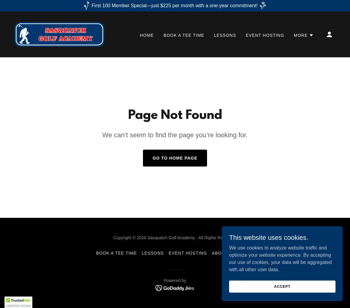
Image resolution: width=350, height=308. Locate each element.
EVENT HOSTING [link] (265, 35)
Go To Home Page (175, 158)
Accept (282, 286)
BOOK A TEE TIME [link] (184, 35)
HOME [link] (147, 35)
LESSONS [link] (225, 35)
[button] (304, 35)
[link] (59, 34)
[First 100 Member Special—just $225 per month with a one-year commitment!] (175, 5)
